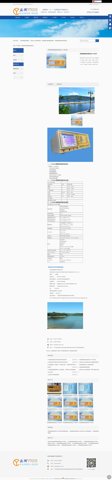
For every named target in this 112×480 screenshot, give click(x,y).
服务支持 (36, 17)
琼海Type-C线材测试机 (36, 40)
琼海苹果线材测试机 (25, 40)
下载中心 (81, 17)
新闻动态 (45, 17)
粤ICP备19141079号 (58, 478)
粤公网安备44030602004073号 (70, 478)
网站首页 (17, 17)
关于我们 (63, 17)
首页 (14, 45)
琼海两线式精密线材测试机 (48, 40)
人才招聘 (54, 17)
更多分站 (96, 4)
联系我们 (91, 4)
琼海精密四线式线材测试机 (61, 40)
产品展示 (27, 17)
